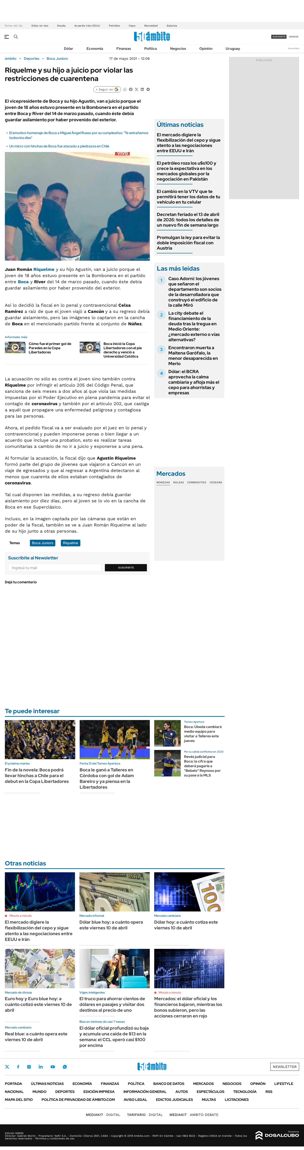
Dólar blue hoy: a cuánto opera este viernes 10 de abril (111, 925)
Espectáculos (210, 1091)
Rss (269, 1091)
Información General (145, 1091)
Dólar (68, 48)
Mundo (39, 1091)
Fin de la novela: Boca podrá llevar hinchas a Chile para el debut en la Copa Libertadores (37, 775)
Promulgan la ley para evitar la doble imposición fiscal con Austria (188, 243)
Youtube (52, 1067)
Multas (209, 1099)
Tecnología (245, 1091)
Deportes (31, 58)
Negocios (178, 48)
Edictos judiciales (174, 1099)
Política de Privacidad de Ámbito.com (78, 1099)
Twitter (7, 1067)
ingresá (293, 36)
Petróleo (114, 25)
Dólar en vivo (39, 25)
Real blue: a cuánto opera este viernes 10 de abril (36, 1036)
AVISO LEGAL (135, 1099)
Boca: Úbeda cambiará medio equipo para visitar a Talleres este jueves (203, 733)
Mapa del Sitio (19, 1099)
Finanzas (123, 48)
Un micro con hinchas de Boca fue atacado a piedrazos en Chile (59, 146)
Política (150, 48)
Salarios (172, 25)
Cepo (132, 25)
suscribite (279, 36)
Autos (181, 1091)
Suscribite (126, 567)
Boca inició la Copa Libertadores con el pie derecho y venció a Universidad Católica (123, 350)
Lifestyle (283, 1083)
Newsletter (294, 48)
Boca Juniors (57, 58)
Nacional (14, 1091)
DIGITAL (103, 1115)
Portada (13, 1083)
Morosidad (151, 25)
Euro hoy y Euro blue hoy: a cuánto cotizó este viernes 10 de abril (38, 1004)
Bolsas (178, 482)
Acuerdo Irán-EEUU (87, 25)
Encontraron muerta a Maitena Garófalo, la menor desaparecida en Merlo (193, 355)
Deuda (61, 25)
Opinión (205, 48)
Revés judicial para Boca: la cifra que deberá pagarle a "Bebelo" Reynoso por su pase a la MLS (202, 765)
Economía (95, 48)
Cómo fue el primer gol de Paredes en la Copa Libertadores (50, 347)
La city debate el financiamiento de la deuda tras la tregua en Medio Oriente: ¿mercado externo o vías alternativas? (194, 326)
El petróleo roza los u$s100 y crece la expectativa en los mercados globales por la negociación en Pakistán (186, 171)
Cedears (216, 482)
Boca (23, 281)
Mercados (203, 1083)
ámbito (10, 58)
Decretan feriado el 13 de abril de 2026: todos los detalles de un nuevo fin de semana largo (188, 220)
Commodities (196, 482)
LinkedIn (41, 1067)
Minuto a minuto (20, 916)
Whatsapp (65, 1067)
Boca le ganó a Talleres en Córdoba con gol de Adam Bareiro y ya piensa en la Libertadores (107, 778)
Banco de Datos (168, 1083)
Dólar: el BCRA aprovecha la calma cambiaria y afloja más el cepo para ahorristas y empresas (193, 382)
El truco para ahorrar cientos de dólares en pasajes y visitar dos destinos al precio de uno (112, 1004)
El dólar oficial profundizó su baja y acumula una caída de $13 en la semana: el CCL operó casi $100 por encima (114, 1036)
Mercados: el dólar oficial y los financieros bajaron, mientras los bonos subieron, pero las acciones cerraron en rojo (188, 1007)
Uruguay (233, 48)
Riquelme (43, 269)
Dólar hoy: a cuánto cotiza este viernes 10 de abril (186, 925)
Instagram (29, 1067)
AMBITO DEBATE (193, 1115)
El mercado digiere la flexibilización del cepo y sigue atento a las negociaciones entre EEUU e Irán (189, 143)
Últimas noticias (47, 1083)
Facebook (18, 1067)
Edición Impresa (99, 1091)
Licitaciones (237, 1099)
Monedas (163, 482)
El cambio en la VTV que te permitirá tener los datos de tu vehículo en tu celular (188, 197)
